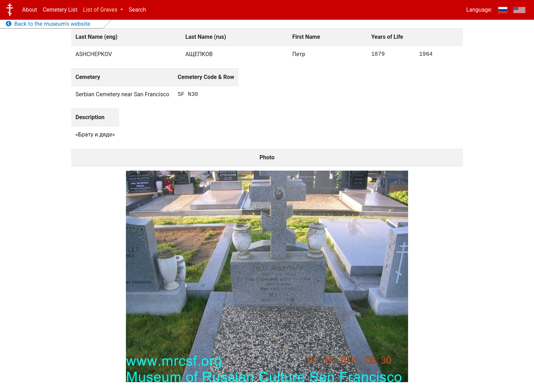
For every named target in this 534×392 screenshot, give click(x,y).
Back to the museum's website (48, 23)
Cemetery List (60, 9)
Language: (479, 9)
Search (137, 9)
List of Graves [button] (101, 9)
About (29, 9)
